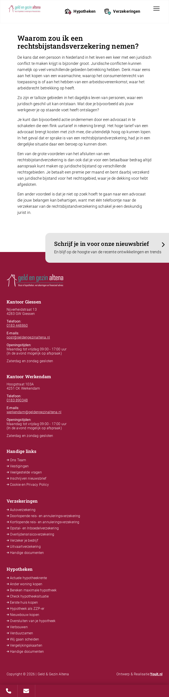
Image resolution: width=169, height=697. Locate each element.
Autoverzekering (22, 510)
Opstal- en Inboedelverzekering (34, 528)
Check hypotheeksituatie (29, 596)
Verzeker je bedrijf (24, 540)
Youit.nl (156, 674)
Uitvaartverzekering (25, 546)
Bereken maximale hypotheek (33, 590)
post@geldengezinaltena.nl (28, 337)
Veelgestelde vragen (26, 472)
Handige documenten (27, 553)
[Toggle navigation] (156, 8)
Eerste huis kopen (24, 602)
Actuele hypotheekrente (28, 578)
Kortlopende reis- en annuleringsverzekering (44, 522)
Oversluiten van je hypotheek (33, 621)
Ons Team (18, 460)
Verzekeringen (122, 11)
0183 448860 (17, 325)
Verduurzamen (21, 633)
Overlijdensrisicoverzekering (32, 534)
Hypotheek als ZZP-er (27, 609)
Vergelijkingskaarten (26, 645)
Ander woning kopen (26, 584)
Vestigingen (19, 466)
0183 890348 (17, 400)
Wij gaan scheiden (24, 639)
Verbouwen (19, 627)
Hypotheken (80, 11)
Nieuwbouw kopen (24, 615)
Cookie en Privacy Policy (29, 484)
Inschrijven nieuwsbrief (28, 478)
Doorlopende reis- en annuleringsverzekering (45, 516)
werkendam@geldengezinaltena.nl (34, 412)
